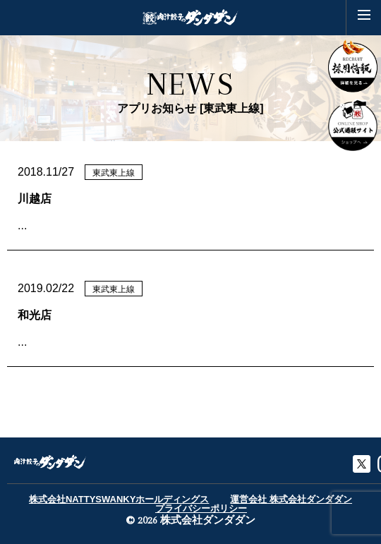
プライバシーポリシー (201, 508)
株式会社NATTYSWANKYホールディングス (119, 499)
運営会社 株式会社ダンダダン (291, 499)
